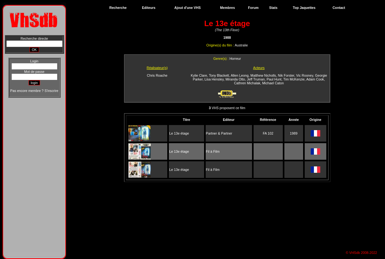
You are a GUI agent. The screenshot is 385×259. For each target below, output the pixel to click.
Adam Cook (315, 79)
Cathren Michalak (247, 83)
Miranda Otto (235, 79)
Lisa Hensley (213, 79)
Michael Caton (273, 83)
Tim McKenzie (294, 79)
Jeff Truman (256, 79)
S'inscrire (51, 91)
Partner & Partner (219, 133)
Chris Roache (157, 75)
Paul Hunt (274, 79)
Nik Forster (286, 75)
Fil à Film (213, 151)
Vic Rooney (304, 75)
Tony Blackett (219, 75)
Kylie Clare (199, 75)
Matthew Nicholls (263, 75)
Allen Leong (240, 75)
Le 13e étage (179, 133)
